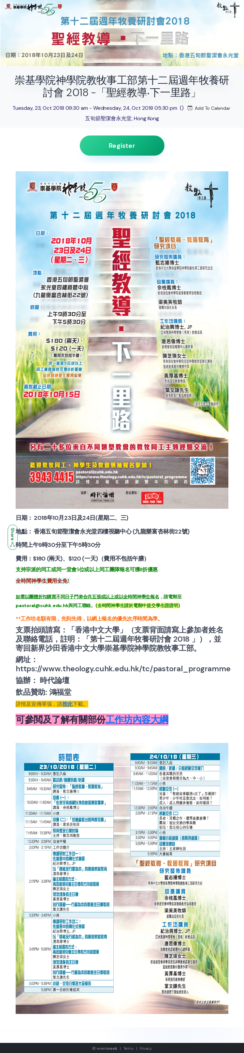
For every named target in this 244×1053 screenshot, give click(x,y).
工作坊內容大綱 (137, 720)
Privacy (145, 1048)
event (107, 1048)
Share (13, 537)
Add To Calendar (209, 108)
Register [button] (122, 145)
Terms (128, 1048)
